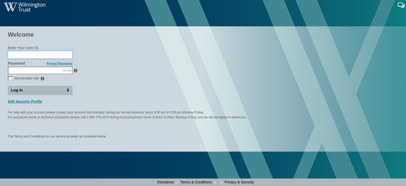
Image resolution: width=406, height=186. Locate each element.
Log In (17, 114)
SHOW (67, 94)
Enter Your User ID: (23, 72)
